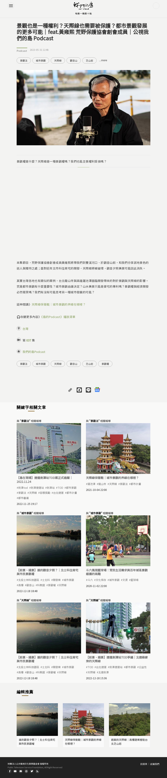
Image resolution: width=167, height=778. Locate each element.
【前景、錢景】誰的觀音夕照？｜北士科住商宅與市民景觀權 (47, 572)
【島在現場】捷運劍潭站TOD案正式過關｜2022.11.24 (45, 480)
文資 (125, 580)
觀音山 (73, 60)
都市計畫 (72, 493)
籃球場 (134, 580)
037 (28, 340)
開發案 (57, 580)
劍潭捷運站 (37, 488)
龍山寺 (102, 484)
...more (103, 60)
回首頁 (143, 764)
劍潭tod (23, 488)
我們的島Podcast (34, 351)
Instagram (26, 771)
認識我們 (154, 764)
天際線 (57, 60)
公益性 (143, 667)
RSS (37, 771)
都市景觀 (71, 488)
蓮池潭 (91, 484)
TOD (60, 488)
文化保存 (101, 580)
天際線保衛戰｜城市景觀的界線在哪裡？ (59, 304)
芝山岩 (89, 60)
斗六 (90, 580)
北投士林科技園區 (28, 580)
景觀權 (105, 363)
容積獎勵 (45, 493)
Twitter (32, 771)
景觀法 (23, 60)
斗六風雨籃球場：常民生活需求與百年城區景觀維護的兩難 (117, 572)
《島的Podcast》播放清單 (58, 317)
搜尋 (156, 5)
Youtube (15, 771)
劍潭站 (51, 488)
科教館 (41, 585)
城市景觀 (41, 60)
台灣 (25, 328)
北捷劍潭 (103, 672)
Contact (21, 771)
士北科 (46, 580)
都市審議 (23, 498)
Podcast (22, 50)
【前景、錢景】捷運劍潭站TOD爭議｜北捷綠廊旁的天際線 (117, 659)
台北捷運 (58, 493)
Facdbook (10, 771)
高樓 (20, 585)
